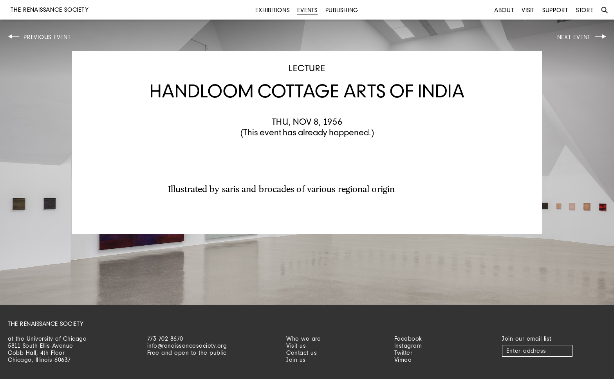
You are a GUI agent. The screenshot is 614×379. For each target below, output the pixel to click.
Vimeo (403, 359)
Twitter (403, 352)
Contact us (301, 352)
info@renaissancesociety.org (187, 345)
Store (585, 10)
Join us (296, 359)
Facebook (408, 338)
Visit (528, 10)
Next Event (574, 37)
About (504, 10)
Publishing (342, 10)
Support (555, 10)
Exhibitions (272, 10)
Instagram (408, 345)
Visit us (296, 345)
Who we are (303, 338)
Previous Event (47, 37)
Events (307, 10)
